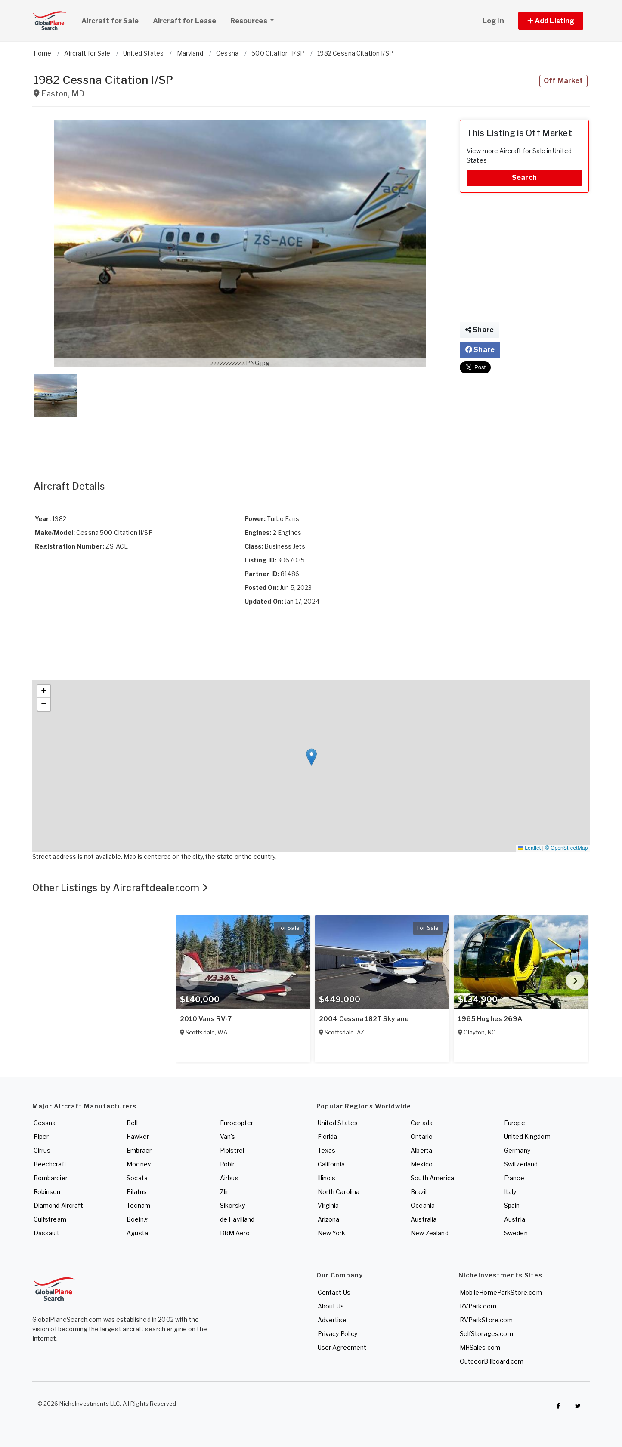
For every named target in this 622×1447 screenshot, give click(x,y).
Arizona (329, 1219)
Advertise (332, 1320)
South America (432, 1178)
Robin (228, 1164)
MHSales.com (480, 1347)
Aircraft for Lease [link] (185, 21)
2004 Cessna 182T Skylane (363, 1019)
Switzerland (521, 1164)
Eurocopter (236, 1122)
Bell (132, 1122)
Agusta (137, 1233)
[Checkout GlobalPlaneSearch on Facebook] (559, 1406)
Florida (327, 1136)
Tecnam (138, 1205)
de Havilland (237, 1219)
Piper (41, 1136)
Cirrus (42, 1150)
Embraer (139, 1150)
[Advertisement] (240, 440)
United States (338, 1122)
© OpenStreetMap (566, 848)
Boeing (137, 1219)
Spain (512, 1205)
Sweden (516, 1233)
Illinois (327, 1178)
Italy (510, 1191)
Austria (514, 1219)
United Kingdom (527, 1136)
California (331, 1164)
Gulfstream (50, 1219)
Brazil (419, 1191)
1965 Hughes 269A (490, 1019)
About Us (331, 1306)
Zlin (225, 1191)
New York (332, 1233)
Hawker (138, 1136)
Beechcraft (50, 1164)
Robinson (47, 1191)
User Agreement (342, 1347)
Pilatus (137, 1191)
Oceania (423, 1205)
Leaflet (529, 848)
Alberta (421, 1150)
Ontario (422, 1136)
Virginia (328, 1205)
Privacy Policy (338, 1333)
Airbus (229, 1178)
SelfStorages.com (486, 1333)
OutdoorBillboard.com (492, 1361)
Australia (423, 1219)
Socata (137, 1178)
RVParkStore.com (486, 1320)
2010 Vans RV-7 (206, 1019)
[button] (551, 21)
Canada (422, 1122)
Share (479, 330)
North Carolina (339, 1191)
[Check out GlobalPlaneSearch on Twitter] (578, 1406)
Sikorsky (232, 1205)
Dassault (47, 1233)
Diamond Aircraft (58, 1205)
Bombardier (51, 1178)
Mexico (422, 1164)
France (514, 1178)
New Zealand (430, 1233)
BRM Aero (235, 1233)
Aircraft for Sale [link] (110, 21)
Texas (327, 1150)
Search (524, 177)
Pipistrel (232, 1150)
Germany (517, 1150)
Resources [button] (255, 20)
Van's (227, 1136)
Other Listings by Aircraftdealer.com (120, 887)
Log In (493, 21)
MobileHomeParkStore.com (501, 1292)
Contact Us (334, 1292)
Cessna (45, 1122)
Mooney (139, 1164)
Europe (514, 1122)
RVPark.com (478, 1306)
